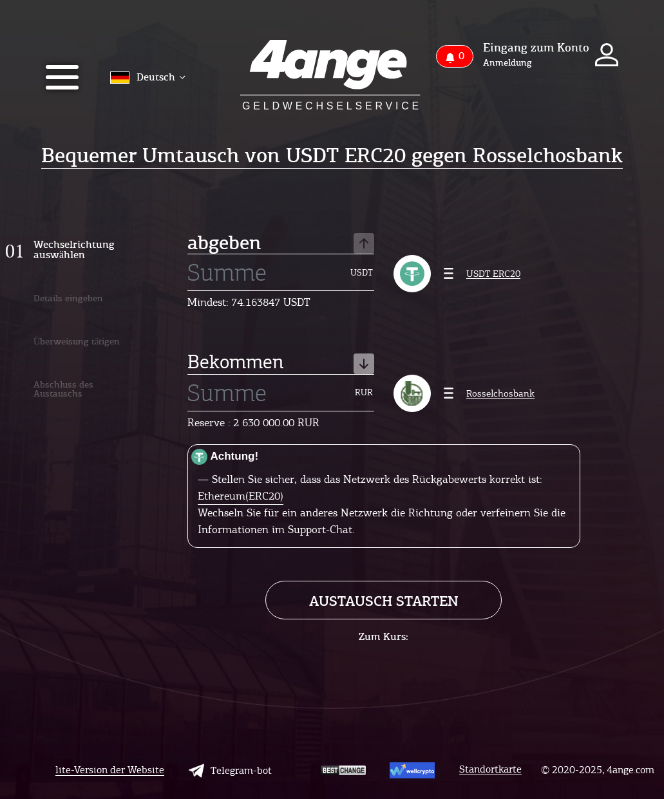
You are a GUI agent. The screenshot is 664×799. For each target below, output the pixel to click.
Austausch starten (384, 601)
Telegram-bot (230, 770)
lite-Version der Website (109, 770)
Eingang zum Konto (536, 47)
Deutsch (147, 77)
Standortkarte (490, 769)
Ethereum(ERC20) (240, 496)
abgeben (280, 243)
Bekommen (280, 363)
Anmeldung (507, 63)
